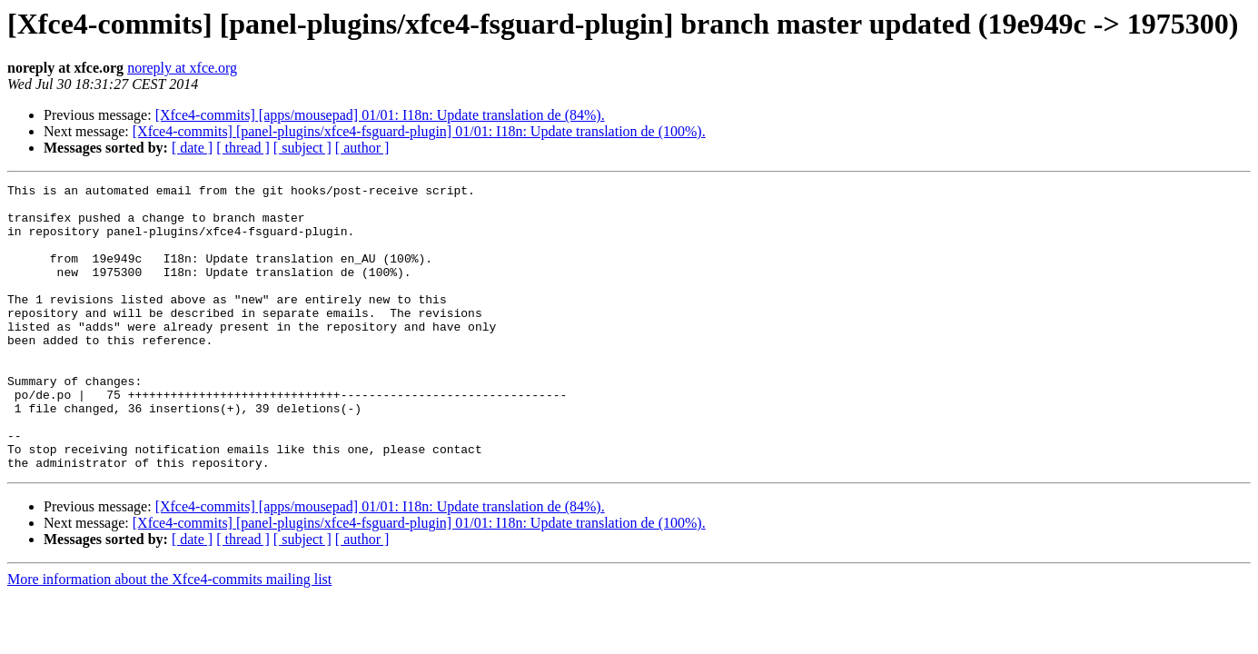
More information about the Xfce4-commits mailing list (169, 636)
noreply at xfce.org (182, 67)
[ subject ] (302, 147)
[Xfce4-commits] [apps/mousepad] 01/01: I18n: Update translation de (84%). (380, 115)
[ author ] (362, 147)
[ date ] (192, 147)
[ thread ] (243, 147)
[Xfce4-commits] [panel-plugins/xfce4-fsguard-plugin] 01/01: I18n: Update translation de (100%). (419, 131)
